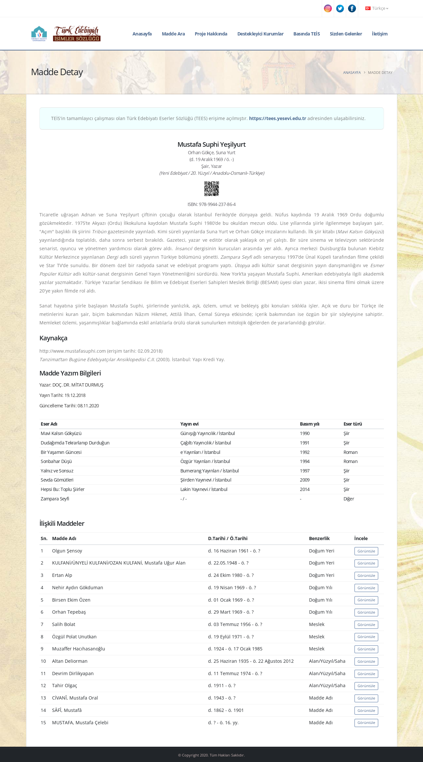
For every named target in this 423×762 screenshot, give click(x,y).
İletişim (380, 34)
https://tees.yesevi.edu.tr (277, 118)
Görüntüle (366, 551)
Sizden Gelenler (346, 34)
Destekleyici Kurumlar (260, 34)
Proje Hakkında (211, 34)
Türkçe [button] (376, 8)
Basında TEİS (306, 34)
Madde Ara (173, 34)
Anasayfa (142, 34)
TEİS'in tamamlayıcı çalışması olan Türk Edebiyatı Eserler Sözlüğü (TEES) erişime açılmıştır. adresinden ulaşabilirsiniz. (208, 118)
